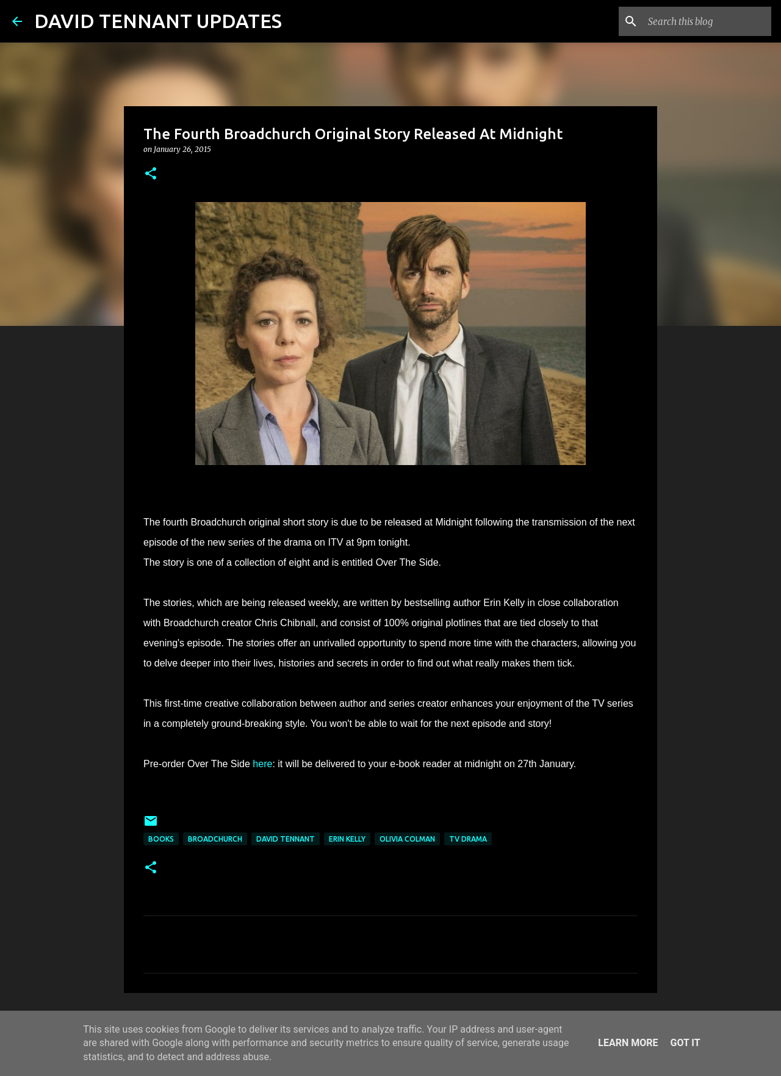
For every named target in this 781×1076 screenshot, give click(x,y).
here (262, 764)
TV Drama (468, 839)
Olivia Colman (407, 839)
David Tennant (285, 839)
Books (161, 839)
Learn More (628, 1043)
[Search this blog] (707, 21)
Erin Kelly (347, 839)
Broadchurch (215, 839)
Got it (685, 1043)
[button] (150, 174)
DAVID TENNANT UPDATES (158, 21)
